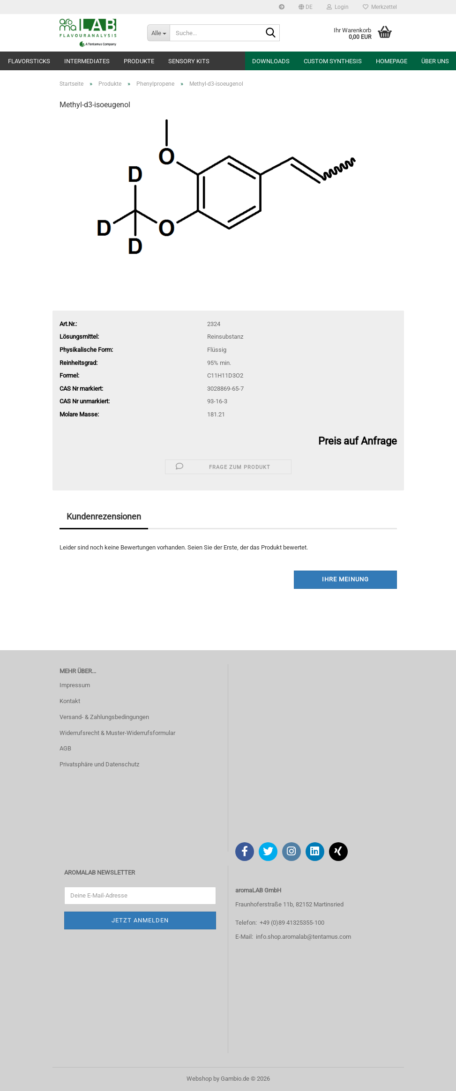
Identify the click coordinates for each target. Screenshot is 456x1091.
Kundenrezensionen (104, 516)
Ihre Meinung (345, 579)
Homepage (391, 61)
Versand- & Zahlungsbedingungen (104, 716)
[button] (306, 7)
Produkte (139, 61)
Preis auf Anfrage (357, 441)
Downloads (271, 61)
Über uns (435, 61)
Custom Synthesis (333, 61)
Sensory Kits (188, 61)
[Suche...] (158, 32)
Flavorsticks (29, 61)
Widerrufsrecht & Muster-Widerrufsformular (117, 732)
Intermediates (87, 61)
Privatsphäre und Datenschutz (99, 764)
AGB (65, 748)
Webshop (199, 1078)
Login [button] (338, 7)
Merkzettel (380, 7)
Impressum (75, 685)
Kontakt (70, 701)
